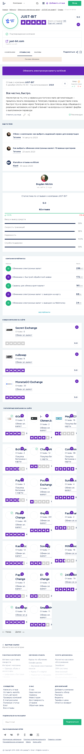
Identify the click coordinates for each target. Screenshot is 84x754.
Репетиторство (38, 678)
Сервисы (33, 695)
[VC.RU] (38, 735)
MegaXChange (74, 416)
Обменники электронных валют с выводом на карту (36, 294)
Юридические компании (66, 678)
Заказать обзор (62, 692)
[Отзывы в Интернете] (9, 3)
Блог (5, 705)
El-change (44, 577)
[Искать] (33, 3)
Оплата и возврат (63, 703)
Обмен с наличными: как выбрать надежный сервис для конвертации (46, 134)
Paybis (19, 480)
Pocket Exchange (46, 482)
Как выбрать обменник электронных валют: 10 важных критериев (44, 148)
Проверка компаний (12, 698)
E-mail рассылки (10, 700)
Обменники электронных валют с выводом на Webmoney (38, 303)
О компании (10, 52)
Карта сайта (37, 742)
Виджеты (59, 698)
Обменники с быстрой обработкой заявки (32, 277)
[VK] (11, 735)
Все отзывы (8, 708)
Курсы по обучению (38, 660)
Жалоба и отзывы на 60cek (26, 162)
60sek (19, 416)
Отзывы (19, 359)
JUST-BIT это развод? (49, 9)
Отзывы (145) (24, 52)
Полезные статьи (11, 703)
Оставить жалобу (11, 692)
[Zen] (24, 735)
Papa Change (20, 577)
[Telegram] (5, 735)
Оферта (28, 742)
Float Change (20, 515)
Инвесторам (34, 698)
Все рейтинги (44, 312)
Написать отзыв (10, 690)
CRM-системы (61, 669)
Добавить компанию (64, 690)
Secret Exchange (26, 328)
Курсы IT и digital (39, 672)
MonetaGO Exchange (29, 382)
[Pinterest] (18, 735)
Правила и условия (54, 739)
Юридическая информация (12, 739)
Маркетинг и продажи (41, 675)
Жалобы (37, 52)
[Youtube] (31, 735)
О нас (31, 690)
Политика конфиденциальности (35, 739)
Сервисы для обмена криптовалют (28, 286)
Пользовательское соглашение (13, 742)
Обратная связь (36, 705)
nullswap (20, 355)
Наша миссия (35, 692)
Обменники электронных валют (29, 9)
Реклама (58, 695)
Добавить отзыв (57, 3)
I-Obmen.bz (46, 418)
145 (64, 21)
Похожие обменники (32, 59)
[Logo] (10, 21)
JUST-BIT (29, 82)
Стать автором (10, 695)
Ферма (44, 513)
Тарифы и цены (62, 700)
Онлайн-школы (35, 663)
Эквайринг (60, 665)
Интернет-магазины (11, 665)
